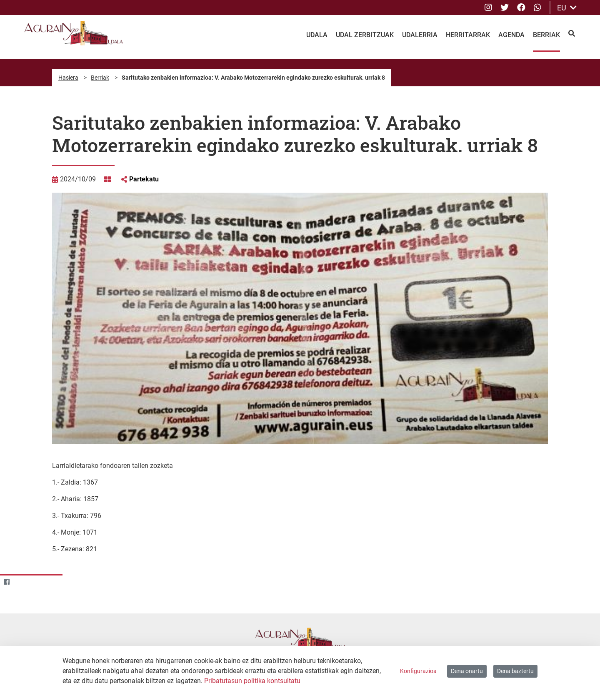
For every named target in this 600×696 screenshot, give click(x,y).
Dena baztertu (515, 671)
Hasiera (68, 77)
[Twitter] (22, 581)
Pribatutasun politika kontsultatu (252, 681)
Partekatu (144, 179)
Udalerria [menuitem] (420, 35)
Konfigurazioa (418, 671)
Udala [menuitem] (317, 35)
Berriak (100, 77)
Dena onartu (467, 671)
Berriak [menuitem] (546, 35)
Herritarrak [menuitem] (468, 35)
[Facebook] (6, 581)
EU (567, 7)
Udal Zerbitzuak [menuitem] (365, 35)
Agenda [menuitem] (511, 35)
